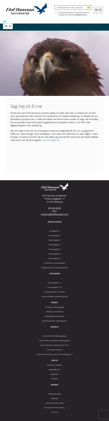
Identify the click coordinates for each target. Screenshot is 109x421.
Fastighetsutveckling (54, 394)
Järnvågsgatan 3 (55, 231)
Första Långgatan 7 (54, 245)
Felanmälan (54, 398)
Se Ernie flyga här (51, 140)
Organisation (54, 374)
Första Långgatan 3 (54, 235)
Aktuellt (54, 327)
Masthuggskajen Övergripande (54, 316)
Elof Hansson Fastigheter (54, 365)
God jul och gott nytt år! (54, 350)
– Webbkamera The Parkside (54, 312)
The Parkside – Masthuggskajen (54, 307)
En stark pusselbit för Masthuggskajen (54, 336)
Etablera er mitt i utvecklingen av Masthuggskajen (54, 341)
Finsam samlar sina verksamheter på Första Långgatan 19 (54, 354)
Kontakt (54, 385)
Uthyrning (54, 412)
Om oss (54, 360)
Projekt (54, 302)
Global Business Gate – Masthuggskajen (54, 321)
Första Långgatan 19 (54, 254)
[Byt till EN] (6, 26)
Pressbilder (54, 379)
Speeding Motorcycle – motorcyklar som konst (54, 345)
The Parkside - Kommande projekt (54, 263)
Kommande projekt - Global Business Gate (54, 296)
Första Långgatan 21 (54, 258)
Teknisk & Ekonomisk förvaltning (54, 408)
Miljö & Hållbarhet (54, 370)
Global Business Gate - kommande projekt (54, 268)
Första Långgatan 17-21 (54, 287)
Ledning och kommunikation (54, 403)
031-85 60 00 (54, 208)
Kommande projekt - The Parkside (54, 292)
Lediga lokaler (54, 222)
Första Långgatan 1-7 (54, 283)
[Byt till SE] (10, 26)
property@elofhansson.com (54, 214)
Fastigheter (54, 273)
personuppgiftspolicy (78, 14)
